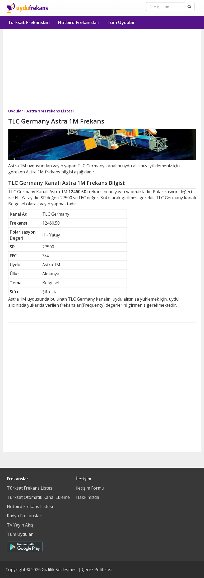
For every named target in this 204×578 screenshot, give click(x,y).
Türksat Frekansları (29, 22)
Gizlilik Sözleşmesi (59, 569)
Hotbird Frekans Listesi (30, 506)
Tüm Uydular (121, 22)
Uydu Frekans (27, 8)
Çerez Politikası (97, 569)
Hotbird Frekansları (78, 22)
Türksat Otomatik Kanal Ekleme (38, 497)
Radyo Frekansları (24, 516)
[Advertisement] (102, 69)
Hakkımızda (87, 497)
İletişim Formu (90, 488)
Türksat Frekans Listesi (30, 488)
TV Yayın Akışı (20, 525)
